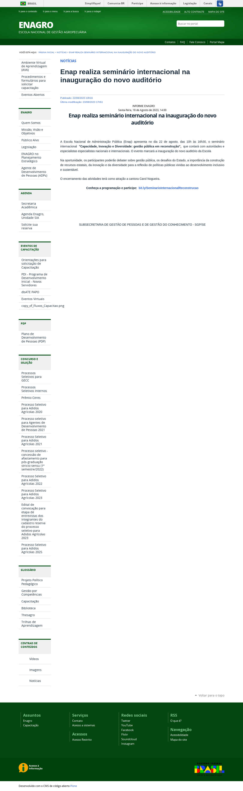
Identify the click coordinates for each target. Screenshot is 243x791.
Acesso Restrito (82, 739)
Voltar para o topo (211, 695)
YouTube (201, 32)
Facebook (206, 32)
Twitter (195, 32)
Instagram (222, 32)
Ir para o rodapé (94, 11)
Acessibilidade (171, 11)
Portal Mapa (217, 42)
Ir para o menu (52, 11)
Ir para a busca (73, 11)
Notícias (61, 52)
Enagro (27, 721)
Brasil (32, 3)
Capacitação (31, 725)
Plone (73, 786)
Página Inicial (46, 52)
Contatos (170, 42)
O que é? (176, 721)
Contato (77, 721)
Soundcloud (129, 739)
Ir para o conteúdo (29, 11)
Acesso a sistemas (83, 725)
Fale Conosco (197, 42)
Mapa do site (178, 739)
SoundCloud (217, 32)
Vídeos (34, 659)
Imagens (35, 670)
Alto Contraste (194, 11)
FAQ (182, 42)
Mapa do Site (216, 11)
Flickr (211, 32)
